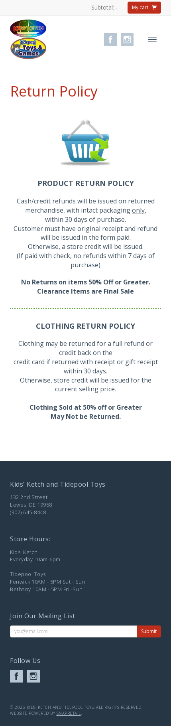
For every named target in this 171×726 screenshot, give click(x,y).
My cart (144, 7)
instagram (127, 39)
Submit (149, 631)
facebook (110, 39)
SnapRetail (69, 713)
